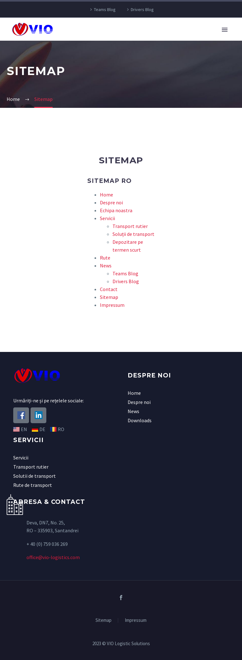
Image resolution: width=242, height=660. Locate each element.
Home (106, 194)
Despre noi (111, 202)
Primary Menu (225, 30)
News (106, 265)
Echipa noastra (116, 210)
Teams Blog (105, 9)
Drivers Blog (142, 9)
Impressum (112, 305)
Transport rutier (130, 226)
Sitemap (109, 297)
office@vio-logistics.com (53, 557)
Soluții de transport (133, 234)
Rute (105, 257)
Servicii (107, 218)
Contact (109, 289)
